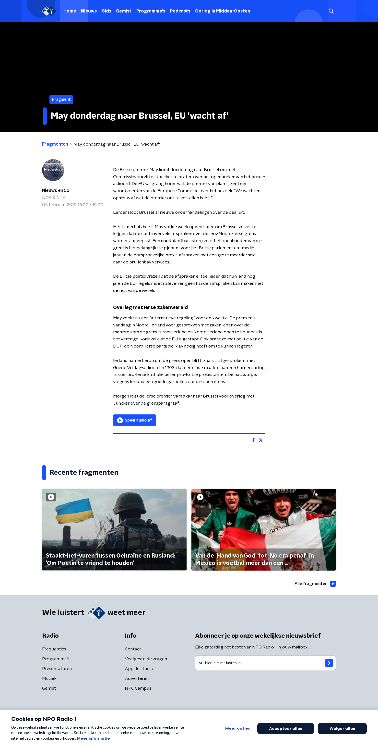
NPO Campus (138, 688)
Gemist (123, 11)
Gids (106, 11)
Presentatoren (57, 669)
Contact (133, 649)
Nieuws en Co (55, 190)
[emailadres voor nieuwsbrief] (265, 663)
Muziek (49, 679)
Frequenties (54, 649)
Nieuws (89, 11)
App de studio (139, 669)
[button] (331, 11)
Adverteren (137, 679)
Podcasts (180, 11)
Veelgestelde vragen (146, 659)
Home (69, 11)
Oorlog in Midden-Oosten (222, 11)
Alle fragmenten (314, 584)
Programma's (150, 11)
